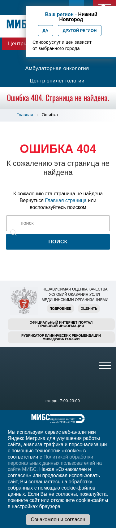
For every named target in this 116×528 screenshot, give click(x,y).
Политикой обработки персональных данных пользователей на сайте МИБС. (55, 463)
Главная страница (66, 200)
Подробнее (60, 308)
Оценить (88, 308)
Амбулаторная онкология (57, 68)
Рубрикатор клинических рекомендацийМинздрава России (61, 337)
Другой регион (80, 30)
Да (46, 30)
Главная (25, 114)
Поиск (58, 241)
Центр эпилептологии (57, 81)
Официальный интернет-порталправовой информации (61, 324)
